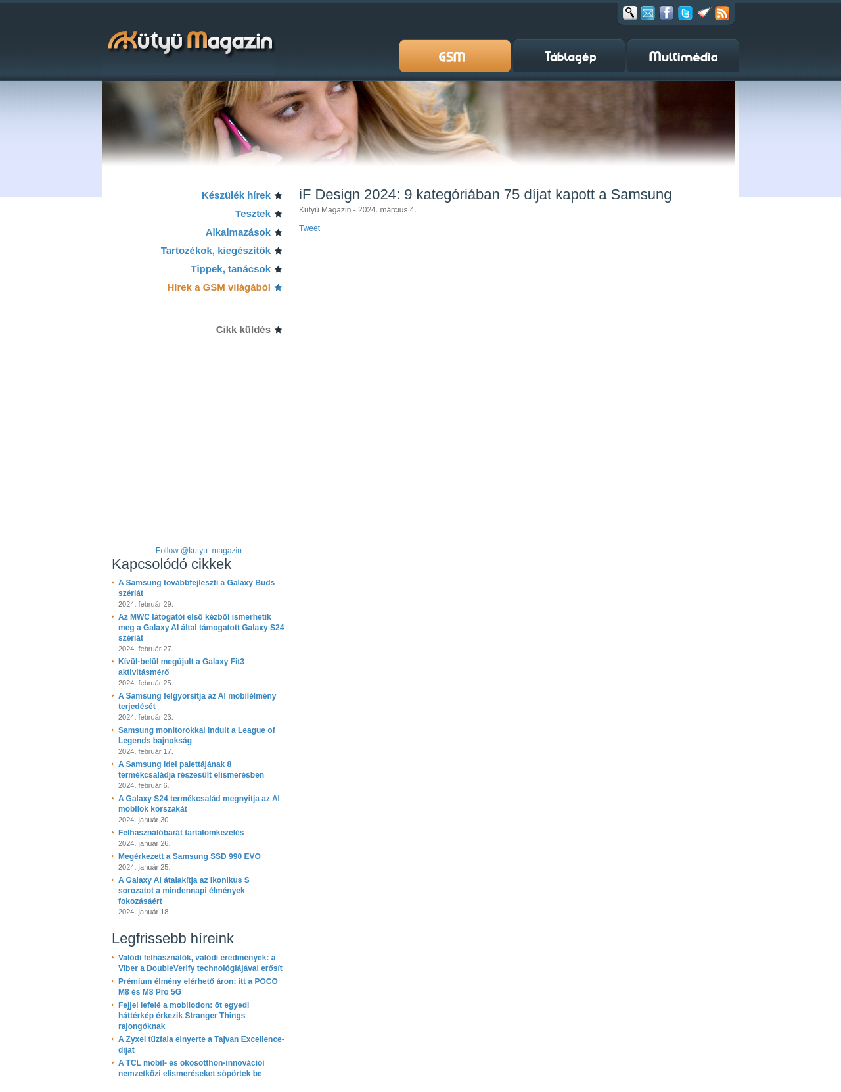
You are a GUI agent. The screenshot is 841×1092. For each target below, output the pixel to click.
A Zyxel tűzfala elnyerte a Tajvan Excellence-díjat (201, 1045)
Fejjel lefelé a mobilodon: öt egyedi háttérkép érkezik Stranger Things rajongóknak (183, 1016)
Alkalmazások (238, 231)
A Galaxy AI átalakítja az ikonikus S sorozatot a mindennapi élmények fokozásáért (184, 891)
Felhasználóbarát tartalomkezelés (181, 832)
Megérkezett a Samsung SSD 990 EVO (189, 856)
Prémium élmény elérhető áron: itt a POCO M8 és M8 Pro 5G (198, 987)
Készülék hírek (236, 195)
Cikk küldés (243, 329)
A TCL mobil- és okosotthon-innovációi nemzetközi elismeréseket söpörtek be (191, 1068)
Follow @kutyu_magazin (199, 550)
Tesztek (253, 213)
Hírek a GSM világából (219, 287)
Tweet (309, 228)
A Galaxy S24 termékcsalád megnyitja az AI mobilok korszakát (199, 804)
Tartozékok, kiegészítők (216, 250)
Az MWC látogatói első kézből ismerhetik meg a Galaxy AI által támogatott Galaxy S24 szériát (201, 627)
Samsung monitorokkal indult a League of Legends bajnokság (196, 735)
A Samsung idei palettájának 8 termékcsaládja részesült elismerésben (191, 770)
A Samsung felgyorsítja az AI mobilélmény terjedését (197, 701)
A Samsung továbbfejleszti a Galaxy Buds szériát (196, 588)
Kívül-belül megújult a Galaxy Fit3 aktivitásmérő (181, 667)
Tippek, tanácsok (231, 268)
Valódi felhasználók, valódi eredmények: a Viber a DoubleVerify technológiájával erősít (200, 963)
